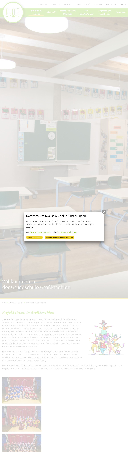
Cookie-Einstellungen (67, 232)
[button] (104, 212)
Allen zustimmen (34, 237)
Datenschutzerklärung (39, 232)
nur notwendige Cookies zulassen (59, 237)
